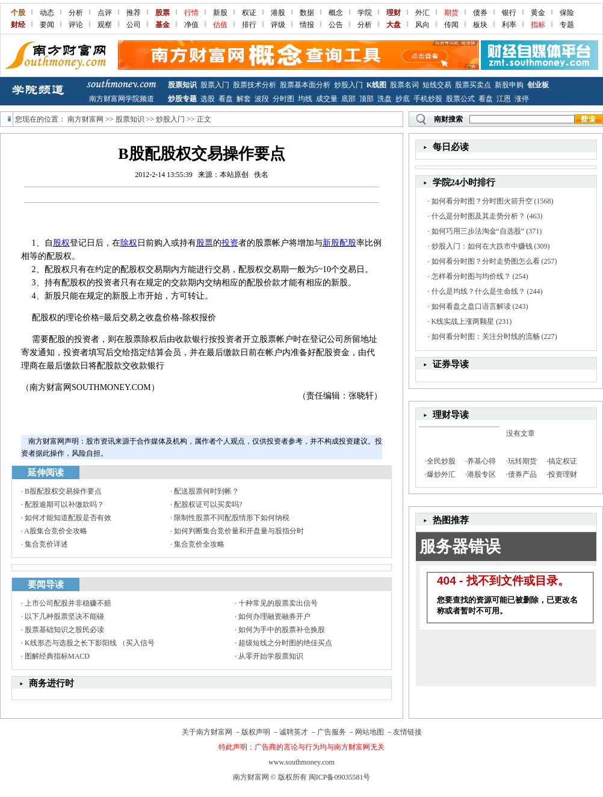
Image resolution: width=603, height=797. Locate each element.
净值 (191, 24)
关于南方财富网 (207, 732)
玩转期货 (522, 461)
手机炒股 (427, 99)
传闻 (451, 24)
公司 (133, 24)
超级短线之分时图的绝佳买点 (285, 643)
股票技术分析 (254, 85)
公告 (336, 24)
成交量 (327, 99)
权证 (249, 12)
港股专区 (481, 474)
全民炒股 (441, 461)
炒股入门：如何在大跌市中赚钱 (482, 246)
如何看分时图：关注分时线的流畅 (485, 336)
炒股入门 (348, 85)
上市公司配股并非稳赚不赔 (68, 603)
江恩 (503, 99)
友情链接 (407, 732)
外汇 (422, 12)
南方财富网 (85, 119)
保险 (567, 12)
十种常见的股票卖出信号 (278, 603)
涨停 (522, 99)
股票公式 (460, 99)
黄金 (538, 12)
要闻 (47, 24)
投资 (229, 242)
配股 (347, 242)
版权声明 (255, 732)
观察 (104, 24)
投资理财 (562, 474)
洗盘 (384, 99)
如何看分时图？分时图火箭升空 (482, 201)
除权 (128, 242)
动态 (47, 12)
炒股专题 (182, 99)
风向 (422, 24)
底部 (348, 99)
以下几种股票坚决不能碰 (64, 616)
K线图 (376, 85)
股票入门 (214, 85)
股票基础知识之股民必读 (64, 629)
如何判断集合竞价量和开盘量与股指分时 (239, 531)
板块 (480, 24)
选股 (207, 99)
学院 (364, 12)
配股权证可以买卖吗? (208, 504)
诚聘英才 (293, 732)
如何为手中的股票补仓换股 (281, 629)
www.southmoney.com (301, 762)
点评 (104, 12)
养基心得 (481, 461)
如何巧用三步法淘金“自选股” (478, 231)
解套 (244, 99)
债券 (480, 12)
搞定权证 (562, 461)
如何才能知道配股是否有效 (68, 517)
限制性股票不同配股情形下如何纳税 (231, 517)
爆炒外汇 (441, 474)
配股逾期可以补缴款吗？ (64, 504)
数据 (307, 12)
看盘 (225, 99)
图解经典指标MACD (57, 656)
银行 (509, 12)
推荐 (133, 12)
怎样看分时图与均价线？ (471, 276)
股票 (204, 242)
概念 (336, 12)
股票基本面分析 (305, 85)
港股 (278, 12)
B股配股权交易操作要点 (63, 491)
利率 (509, 24)
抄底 (402, 99)
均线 (305, 99)
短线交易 (436, 85)
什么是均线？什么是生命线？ (478, 291)
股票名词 (404, 85)
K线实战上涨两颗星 (463, 321)
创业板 (538, 85)
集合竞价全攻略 (199, 544)
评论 (76, 24)
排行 (249, 24)
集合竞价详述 (46, 544)
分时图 (283, 99)
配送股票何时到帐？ (206, 491)
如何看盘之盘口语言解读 (471, 306)
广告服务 (331, 732)
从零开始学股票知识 (270, 656)
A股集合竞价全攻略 (55, 531)
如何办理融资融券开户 (274, 616)
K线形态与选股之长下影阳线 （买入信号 (90, 643)
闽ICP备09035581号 (340, 777)
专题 (567, 24)
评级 (278, 24)
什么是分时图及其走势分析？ (478, 216)
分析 (76, 12)
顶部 (366, 99)
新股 (220, 12)
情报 (307, 24)
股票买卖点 (473, 85)
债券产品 (522, 474)
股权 (61, 242)
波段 (262, 99)
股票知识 (182, 85)
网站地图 (369, 732)
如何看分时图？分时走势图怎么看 (485, 261)
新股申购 (509, 85)
